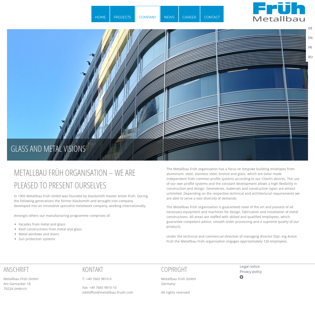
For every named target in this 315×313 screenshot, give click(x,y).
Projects (122, 17)
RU (310, 57)
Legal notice (250, 266)
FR (310, 47)
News (169, 17)
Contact (212, 17)
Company (147, 17)
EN (310, 37)
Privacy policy (251, 272)
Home (100, 17)
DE (310, 28)
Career (189, 17)
